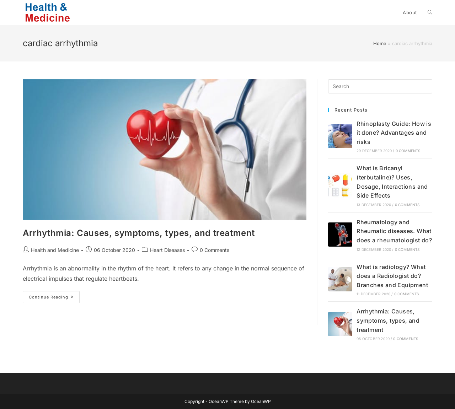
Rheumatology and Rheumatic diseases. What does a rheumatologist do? (394, 231)
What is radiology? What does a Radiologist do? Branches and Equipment (392, 276)
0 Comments (214, 250)
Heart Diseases (167, 250)
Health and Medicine (55, 250)
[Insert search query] (380, 86)
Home (379, 43)
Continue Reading (54, 298)
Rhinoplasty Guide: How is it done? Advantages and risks (394, 132)
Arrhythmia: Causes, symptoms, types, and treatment (139, 233)
